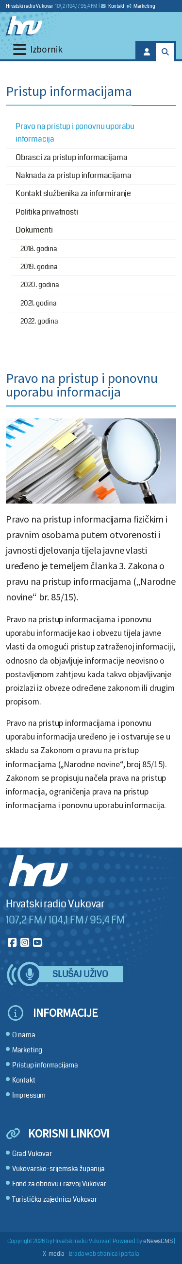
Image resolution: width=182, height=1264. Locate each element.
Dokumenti (34, 229)
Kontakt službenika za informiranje (73, 193)
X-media (54, 1254)
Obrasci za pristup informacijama (71, 157)
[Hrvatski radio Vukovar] (24, 26)
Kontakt (112, 6)
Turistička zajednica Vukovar (54, 1199)
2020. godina (39, 284)
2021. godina (38, 303)
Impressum (29, 1095)
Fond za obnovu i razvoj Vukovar (59, 1184)
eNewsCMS (158, 1241)
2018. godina (38, 248)
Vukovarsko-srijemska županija (58, 1169)
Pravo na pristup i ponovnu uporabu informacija (75, 132)
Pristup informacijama (45, 1065)
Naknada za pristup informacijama (73, 175)
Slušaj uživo (80, 974)
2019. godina (39, 266)
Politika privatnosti (47, 211)
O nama (23, 1035)
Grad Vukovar (32, 1154)
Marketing (141, 6)
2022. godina (39, 321)
